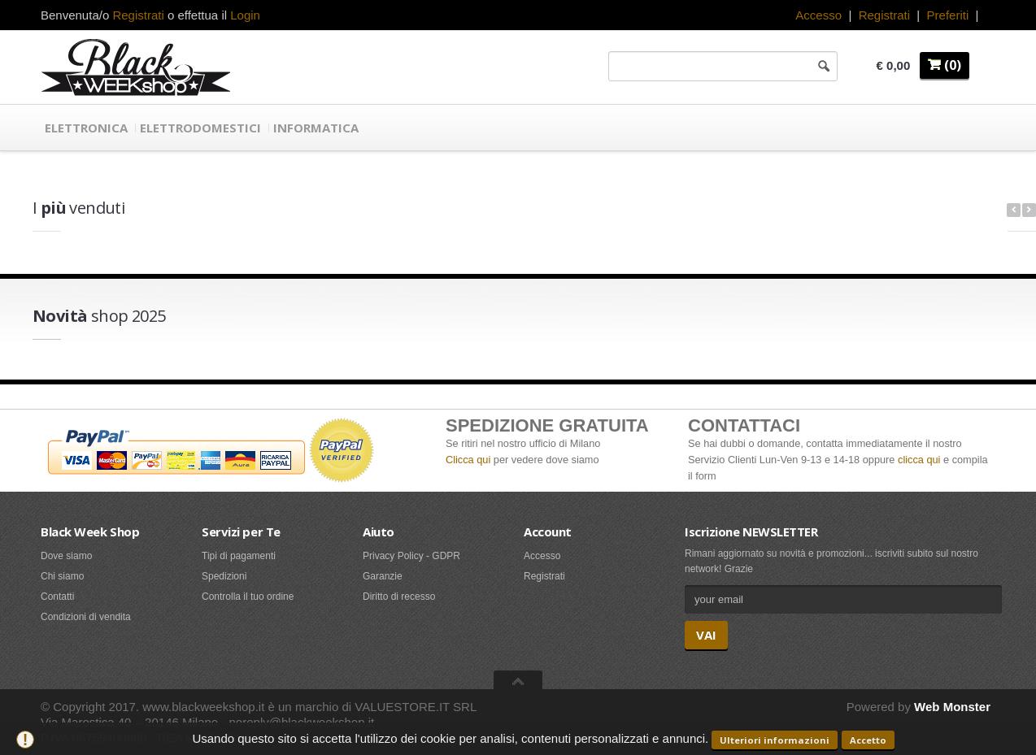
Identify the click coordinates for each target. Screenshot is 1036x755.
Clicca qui (468, 459)
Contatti (57, 596)
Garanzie (383, 576)
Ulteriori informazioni (774, 740)
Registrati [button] (137, 15)
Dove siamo (66, 556)
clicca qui (919, 459)
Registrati (884, 15)
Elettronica (86, 127)
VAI (706, 635)
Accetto (868, 740)
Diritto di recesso (399, 596)
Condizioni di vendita (86, 617)
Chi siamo (62, 576)
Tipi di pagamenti (239, 556)
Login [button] (245, 15)
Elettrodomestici (200, 127)
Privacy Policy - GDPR (411, 556)
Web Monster (952, 707)
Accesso (818, 15)
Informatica (316, 127)
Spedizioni (224, 576)
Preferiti (948, 15)
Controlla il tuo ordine (248, 596)
